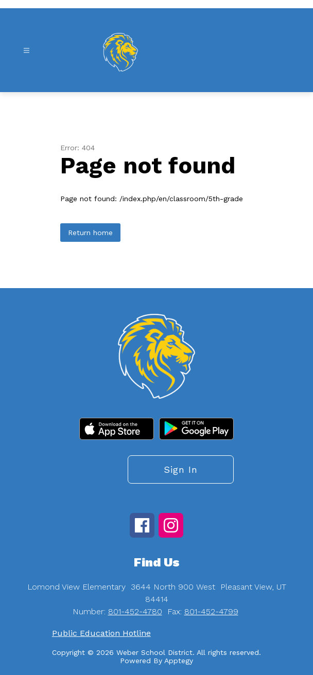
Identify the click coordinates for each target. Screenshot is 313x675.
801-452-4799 (211, 611)
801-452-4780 (135, 611)
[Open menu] (26, 51)
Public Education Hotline (101, 633)
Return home (90, 232)
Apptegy (178, 660)
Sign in (181, 469)
